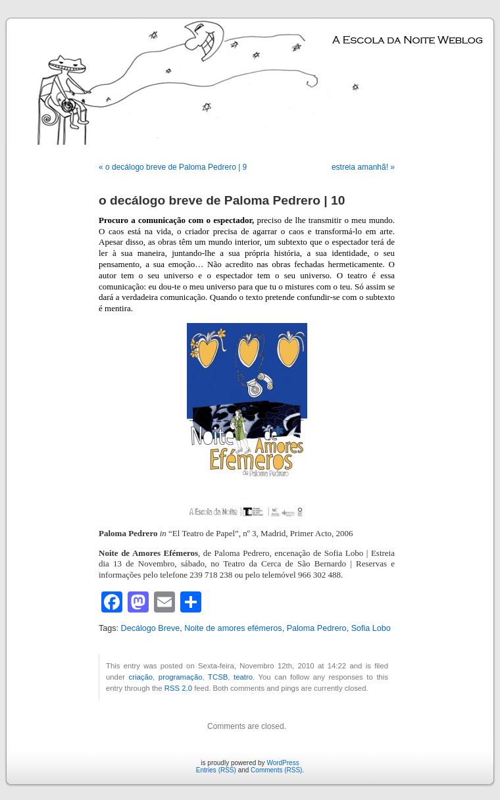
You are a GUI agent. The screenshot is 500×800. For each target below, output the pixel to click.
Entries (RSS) (216, 770)
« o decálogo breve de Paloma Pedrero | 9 (173, 167)
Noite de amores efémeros (233, 628)
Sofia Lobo (371, 628)
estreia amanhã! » (363, 167)
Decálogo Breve (150, 628)
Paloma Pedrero (317, 628)
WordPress (282, 762)
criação (141, 677)
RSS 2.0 (178, 688)
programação (181, 677)
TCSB (218, 677)
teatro (243, 677)
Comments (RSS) (276, 770)
